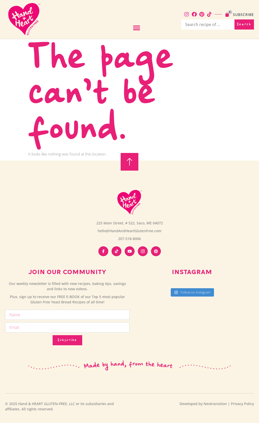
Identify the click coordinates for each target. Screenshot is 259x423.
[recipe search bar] (207, 24)
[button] (136, 28)
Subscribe (243, 14)
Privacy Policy (242, 403)
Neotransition (215, 403)
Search (244, 24)
